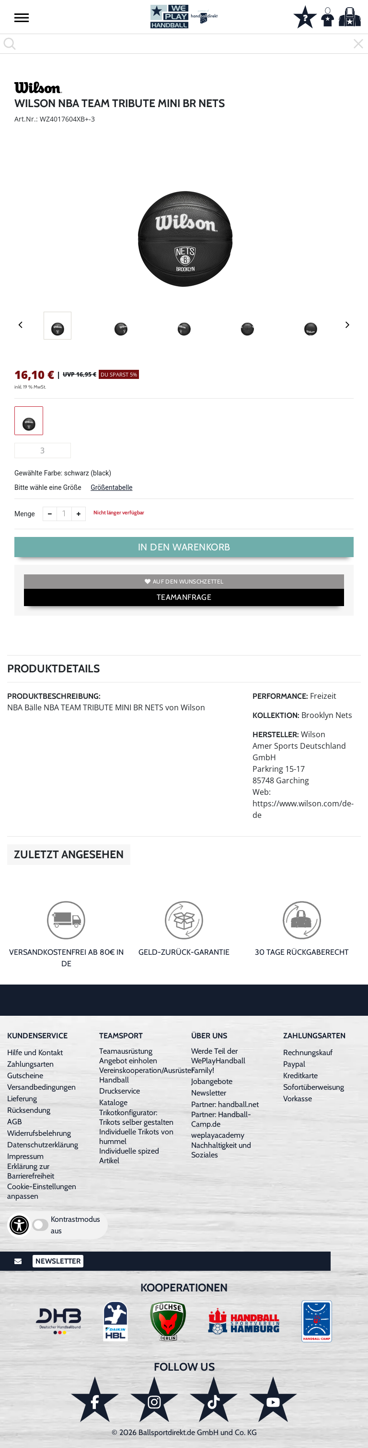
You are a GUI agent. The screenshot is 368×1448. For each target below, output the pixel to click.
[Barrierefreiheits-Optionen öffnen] (19, 1225)
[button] (21, 17)
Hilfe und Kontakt (35, 1052)
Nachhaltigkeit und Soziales (221, 1150)
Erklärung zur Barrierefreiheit (30, 1171)
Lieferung (22, 1098)
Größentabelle (111, 487)
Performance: (280, 696)
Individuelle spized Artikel (129, 1155)
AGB (14, 1121)
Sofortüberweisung (313, 1087)
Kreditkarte (300, 1075)
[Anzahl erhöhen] (78, 514)
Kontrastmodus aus (75, 1225)
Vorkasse (297, 1098)
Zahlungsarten (30, 1064)
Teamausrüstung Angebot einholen (128, 1055)
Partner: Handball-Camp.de (221, 1119)
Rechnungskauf (308, 1052)
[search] (184, 43)
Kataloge (113, 1102)
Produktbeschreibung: (54, 696)
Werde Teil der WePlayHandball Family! (218, 1060)
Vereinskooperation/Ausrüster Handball (146, 1075)
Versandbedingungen (41, 1087)
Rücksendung (28, 1110)
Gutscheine (25, 1075)
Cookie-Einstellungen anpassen (41, 1191)
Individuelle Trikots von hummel (136, 1136)
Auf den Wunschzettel (184, 581)
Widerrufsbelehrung (39, 1133)
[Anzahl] (64, 514)
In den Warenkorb (184, 547)
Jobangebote (211, 1081)
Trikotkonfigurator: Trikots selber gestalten (136, 1117)
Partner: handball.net (225, 1104)
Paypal (294, 1064)
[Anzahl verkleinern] (50, 514)
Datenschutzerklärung (42, 1144)
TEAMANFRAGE (184, 597)
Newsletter (208, 1092)
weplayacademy (217, 1135)
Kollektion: (276, 715)
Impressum (25, 1156)
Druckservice (119, 1090)
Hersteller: (276, 734)
